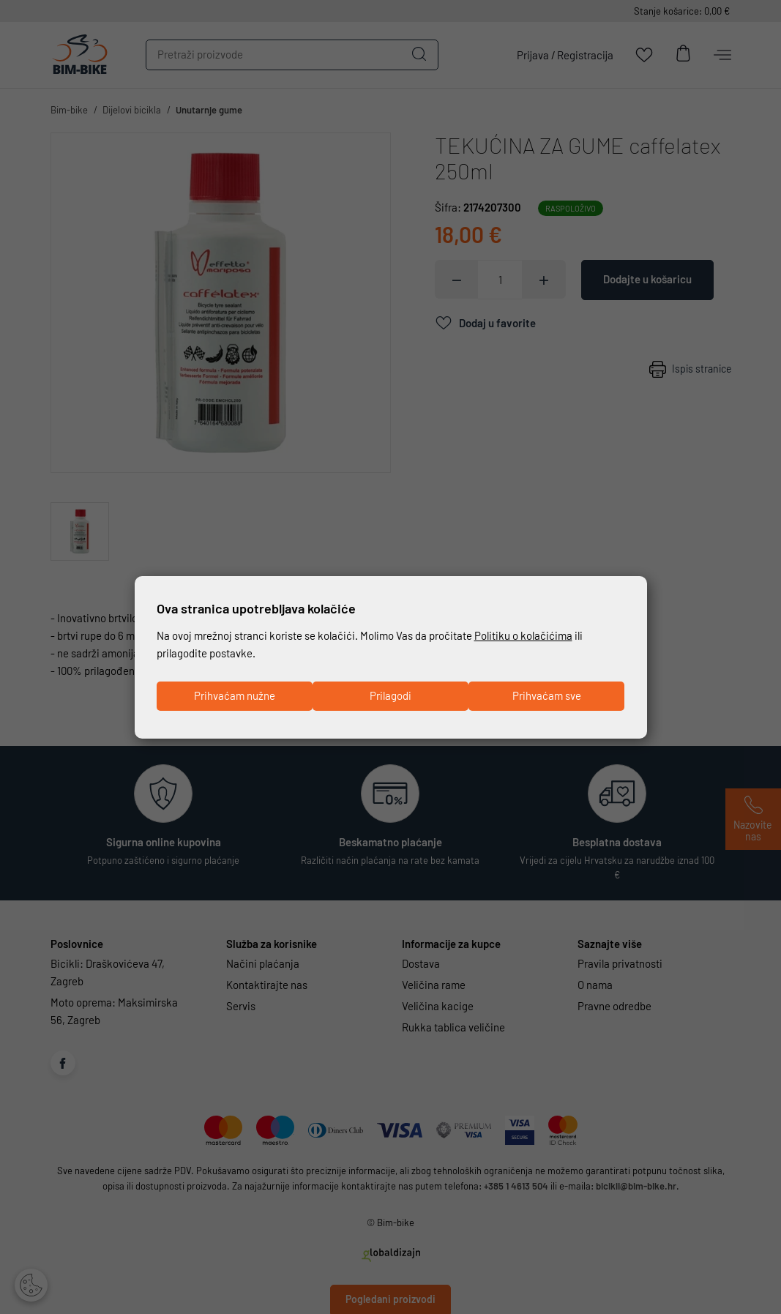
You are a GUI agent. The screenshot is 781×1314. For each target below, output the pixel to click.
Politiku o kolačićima (523, 636)
